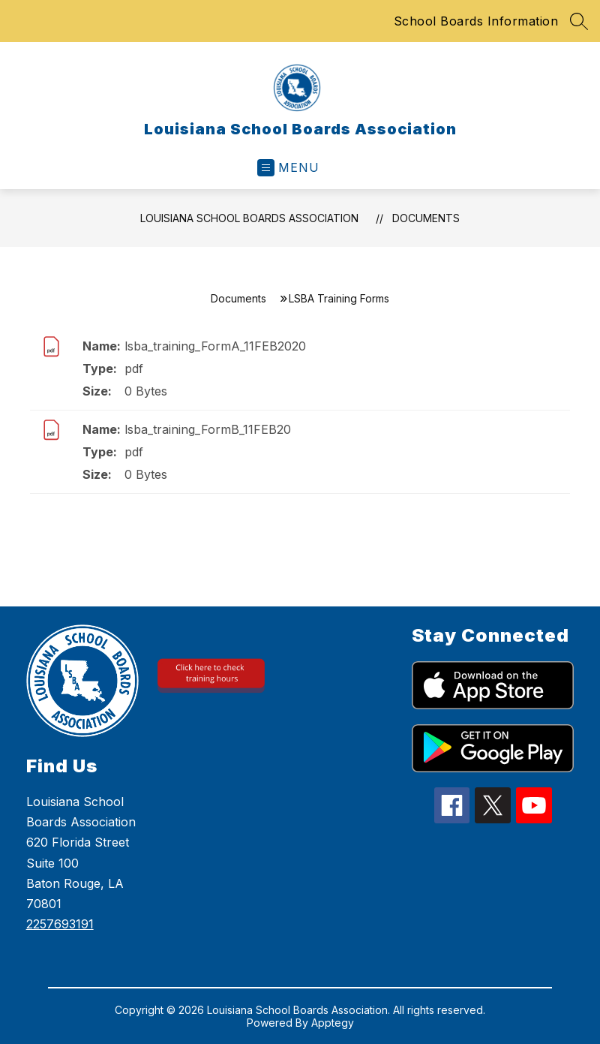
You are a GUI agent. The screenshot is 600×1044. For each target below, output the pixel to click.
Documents (426, 218)
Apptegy (332, 1022)
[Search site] (579, 21)
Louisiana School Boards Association (249, 218)
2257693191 (60, 923)
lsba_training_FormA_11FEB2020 (215, 346)
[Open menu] (288, 167)
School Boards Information (476, 21)
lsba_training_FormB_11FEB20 (207, 429)
